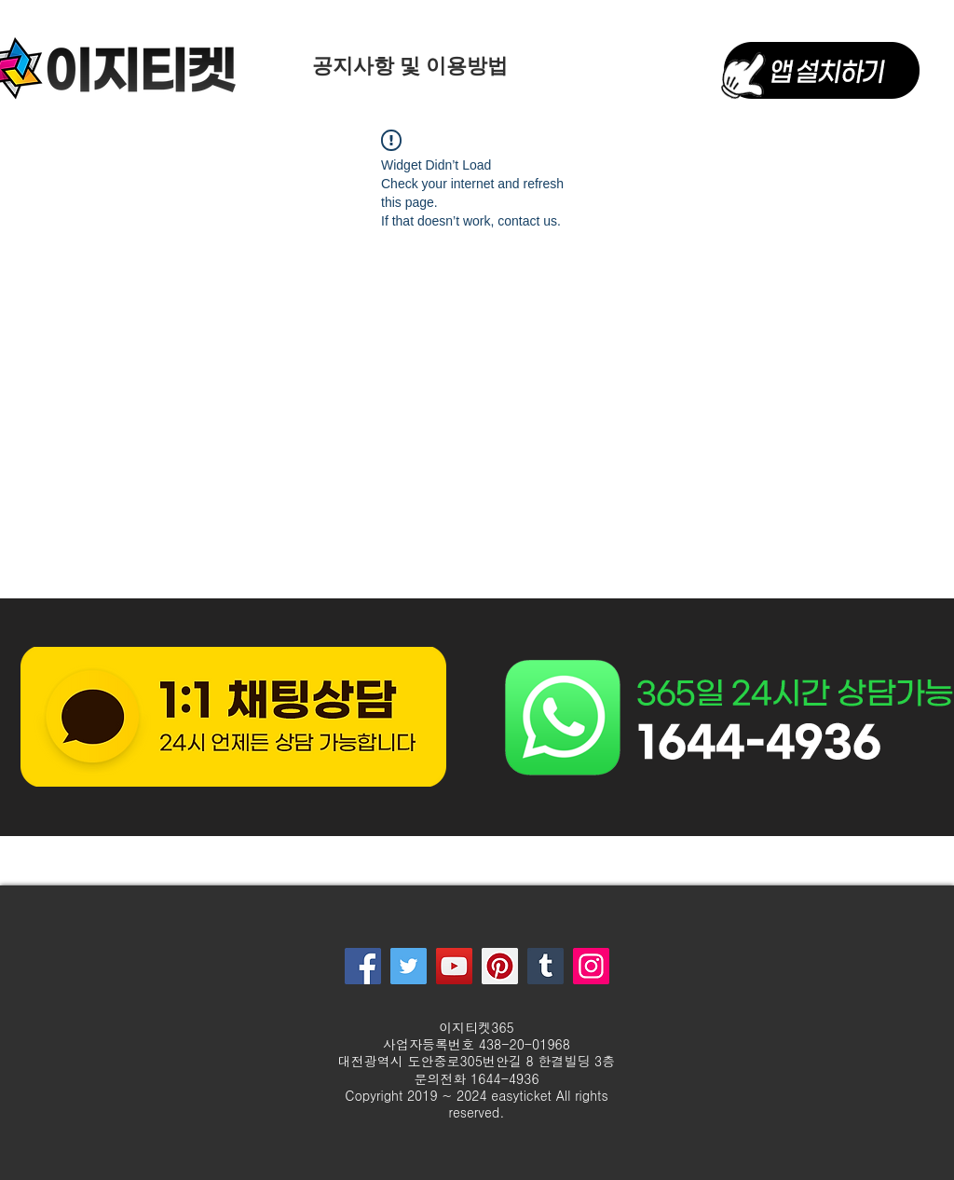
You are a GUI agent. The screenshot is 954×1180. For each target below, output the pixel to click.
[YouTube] (454, 966)
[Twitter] (408, 966)
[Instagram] (591, 966)
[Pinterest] (500, 966)
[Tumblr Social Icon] (545, 966)
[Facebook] (363, 966)
